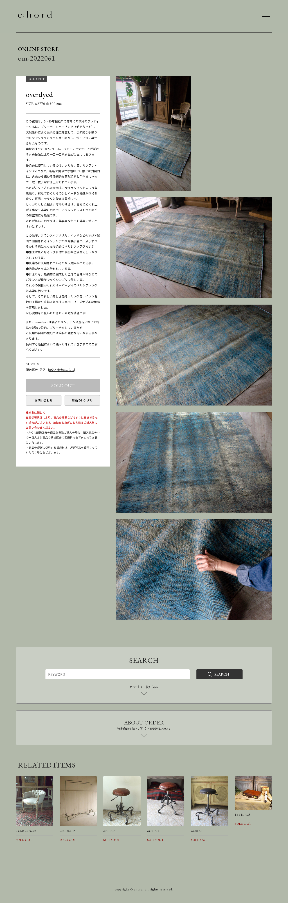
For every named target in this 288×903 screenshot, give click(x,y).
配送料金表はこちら (61, 369)
